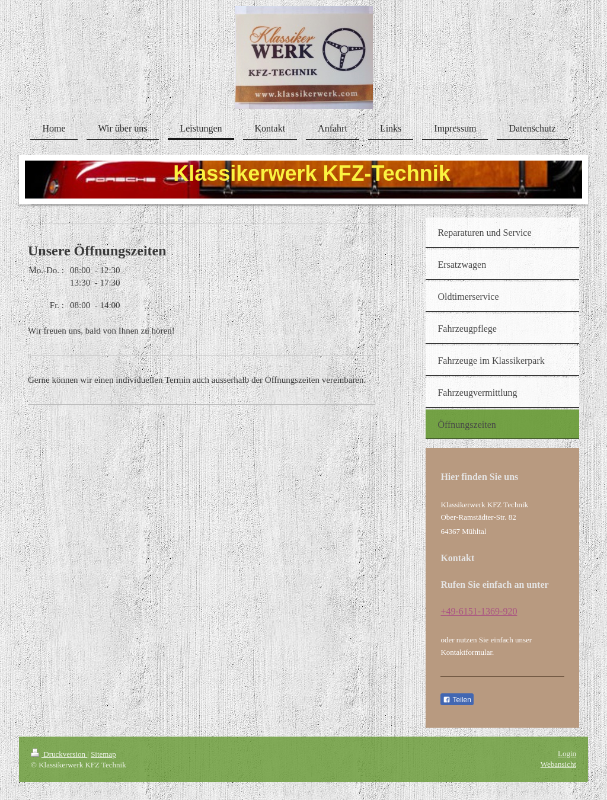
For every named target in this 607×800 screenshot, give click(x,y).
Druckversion (59, 754)
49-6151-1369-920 (481, 611)
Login (567, 753)
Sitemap (103, 754)
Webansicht (558, 764)
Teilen (457, 700)
